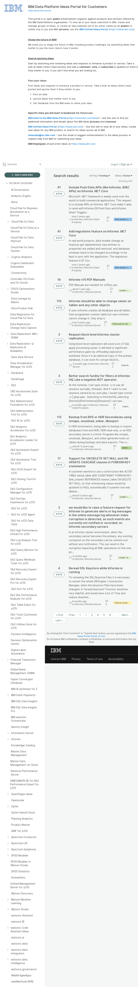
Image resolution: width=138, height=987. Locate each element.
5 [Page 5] (104, 614)
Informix (78, 219)
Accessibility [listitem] (116, 658)
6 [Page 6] (110, 614)
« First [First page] (59, 614)
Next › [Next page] (125, 614)
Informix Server (93, 292)
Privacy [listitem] (76, 658)
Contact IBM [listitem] (58, 658)
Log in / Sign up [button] (121, 164)
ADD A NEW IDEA (22, 175)
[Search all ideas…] (22, 164)
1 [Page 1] (80, 614)
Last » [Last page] (59, 620)
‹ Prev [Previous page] (71, 614)
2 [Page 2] (86, 614)
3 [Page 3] (92, 614)
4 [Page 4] (98, 614)
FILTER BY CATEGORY (19, 183)
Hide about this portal (39, 10)
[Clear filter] (40, 164)
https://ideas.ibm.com (122, 29)
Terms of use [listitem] (94, 658)
